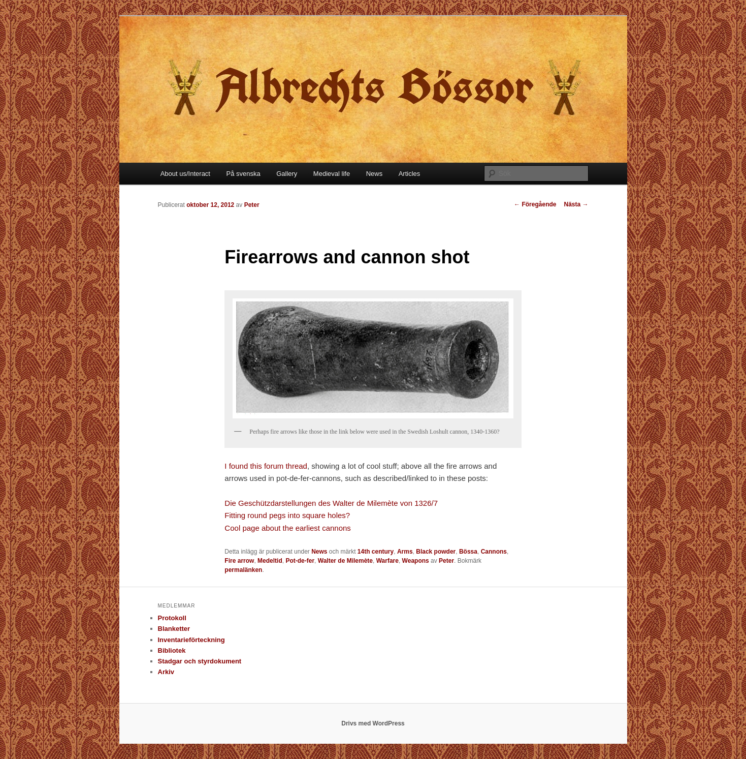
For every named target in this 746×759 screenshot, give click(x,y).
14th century (376, 551)
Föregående (535, 204)
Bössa (468, 551)
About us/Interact (185, 173)
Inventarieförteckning (191, 640)
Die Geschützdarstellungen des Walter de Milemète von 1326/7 (331, 503)
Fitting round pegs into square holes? (287, 515)
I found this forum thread (265, 466)
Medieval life (331, 173)
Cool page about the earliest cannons (288, 528)
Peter (252, 204)
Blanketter (174, 628)
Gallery (286, 173)
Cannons (494, 551)
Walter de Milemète (345, 560)
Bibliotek (172, 650)
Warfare (387, 560)
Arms (405, 551)
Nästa (576, 204)
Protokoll (172, 618)
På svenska (243, 173)
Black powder (436, 551)
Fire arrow (239, 560)
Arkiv (166, 672)
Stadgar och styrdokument (200, 661)
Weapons (415, 560)
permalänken (243, 569)
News (374, 173)
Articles (409, 173)
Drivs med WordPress (373, 723)
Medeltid (269, 560)
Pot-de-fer (299, 560)
